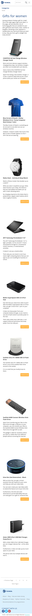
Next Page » (15, 584)
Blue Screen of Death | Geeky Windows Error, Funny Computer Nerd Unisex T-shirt (14, 120)
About (4, 596)
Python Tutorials (20, 599)
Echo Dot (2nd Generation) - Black (14, 477)
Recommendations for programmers (14, 602)
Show (3, 10)
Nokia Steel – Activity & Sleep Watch (15, 178)
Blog (9, 596)
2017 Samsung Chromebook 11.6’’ (14, 238)
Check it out (24, 82)
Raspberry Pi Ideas (8, 599)
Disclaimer (27, 614)
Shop (28, 599)
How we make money (18, 596)
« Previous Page (8, 580)
